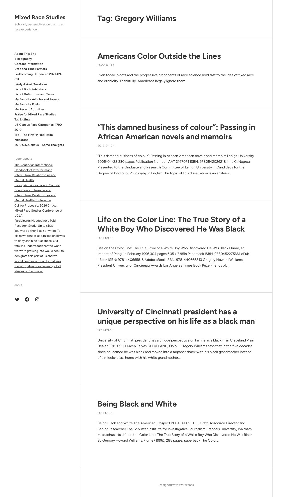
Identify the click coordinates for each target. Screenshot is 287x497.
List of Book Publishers (30, 89)
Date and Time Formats (30, 69)
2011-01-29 (105, 413)
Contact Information (28, 64)
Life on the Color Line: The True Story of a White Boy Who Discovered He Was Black (171, 224)
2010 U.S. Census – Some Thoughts (39, 145)
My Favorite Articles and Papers (36, 99)
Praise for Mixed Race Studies (35, 114)
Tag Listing (22, 119)
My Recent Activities (29, 109)
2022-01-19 (105, 65)
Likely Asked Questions (30, 84)
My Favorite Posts (27, 104)
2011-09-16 (105, 238)
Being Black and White (137, 404)
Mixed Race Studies (39, 17)
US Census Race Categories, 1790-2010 (38, 127)
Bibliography (23, 59)
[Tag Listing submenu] (31, 119)
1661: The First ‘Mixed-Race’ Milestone (33, 137)
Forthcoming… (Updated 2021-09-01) (38, 76)
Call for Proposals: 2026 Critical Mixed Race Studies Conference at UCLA (38, 211)
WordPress (186, 485)
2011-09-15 (105, 330)
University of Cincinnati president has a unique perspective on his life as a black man (176, 316)
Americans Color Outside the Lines (159, 56)
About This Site (25, 54)
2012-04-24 (106, 146)
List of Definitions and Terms (34, 94)
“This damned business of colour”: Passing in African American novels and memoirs (176, 132)
